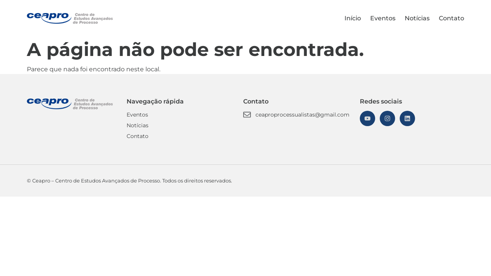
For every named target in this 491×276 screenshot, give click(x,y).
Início (352, 18)
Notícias (417, 18)
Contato (451, 18)
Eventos (382, 18)
